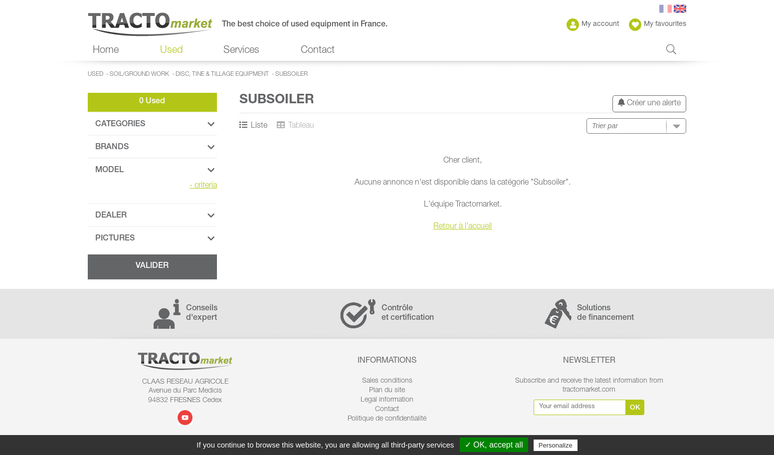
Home (106, 51)
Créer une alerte (649, 103)
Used (171, 51)
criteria (203, 186)
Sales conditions (387, 381)
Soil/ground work (139, 74)
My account (593, 24)
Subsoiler (291, 74)
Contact (318, 51)
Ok (635, 408)
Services (241, 51)
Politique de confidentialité (387, 419)
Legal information (387, 400)
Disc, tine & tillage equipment (222, 74)
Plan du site (387, 390)
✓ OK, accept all (494, 445)
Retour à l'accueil (462, 227)
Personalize (556, 445)
